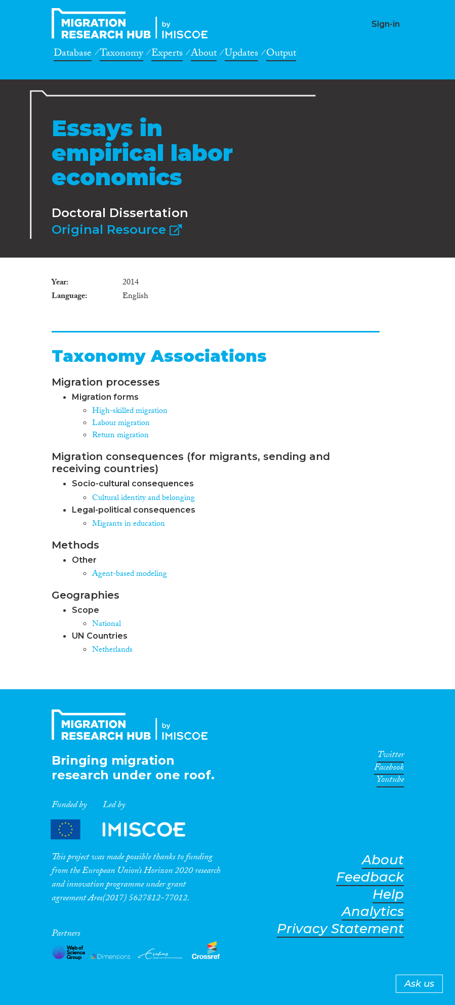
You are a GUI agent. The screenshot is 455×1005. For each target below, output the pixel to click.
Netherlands (112, 650)
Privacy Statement (340, 929)
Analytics (373, 911)
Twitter (390, 756)
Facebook (389, 769)
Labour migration (121, 424)
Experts (167, 54)
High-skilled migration (130, 411)
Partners (126, 829)
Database (73, 54)
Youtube (390, 781)
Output (281, 54)
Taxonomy (121, 54)
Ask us (419, 983)
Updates (241, 54)
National (106, 625)
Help (388, 894)
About (204, 54)
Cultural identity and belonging (143, 499)
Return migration (120, 436)
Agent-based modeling (129, 574)
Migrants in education (128, 524)
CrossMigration (133, 23)
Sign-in (385, 24)
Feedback (370, 877)
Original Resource (117, 229)
